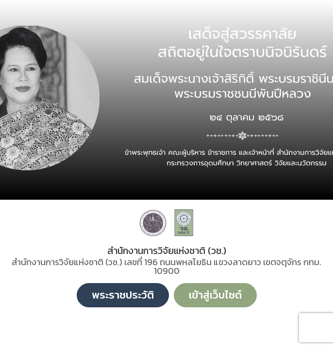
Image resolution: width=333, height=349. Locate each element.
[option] (166, 100)
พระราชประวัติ (123, 295)
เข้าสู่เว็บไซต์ (215, 295)
